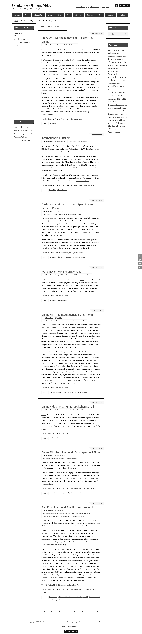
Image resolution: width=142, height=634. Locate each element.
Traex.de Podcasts (20, 137)
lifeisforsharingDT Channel (81, 53)
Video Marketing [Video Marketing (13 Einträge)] (113, 120)
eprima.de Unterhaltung (23, 130)
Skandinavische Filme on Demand (61, 271)
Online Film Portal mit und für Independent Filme (70, 452)
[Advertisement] (24, 83)
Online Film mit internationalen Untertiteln (67, 314)
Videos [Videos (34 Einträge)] (119, 123)
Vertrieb (61, 459)
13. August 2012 (60, 211)
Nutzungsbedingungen (90, 622)
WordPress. (79, 626)
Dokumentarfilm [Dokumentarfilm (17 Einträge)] (113, 53)
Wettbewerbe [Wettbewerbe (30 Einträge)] (114, 132)
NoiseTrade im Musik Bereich (52, 545)
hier (81, 481)
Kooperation (78, 622)
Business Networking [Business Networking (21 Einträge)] (116, 50)
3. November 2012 (60, 141)
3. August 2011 (59, 511)
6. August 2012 (59, 275)
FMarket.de (49, 45)
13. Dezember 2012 (61, 45)
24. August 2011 (60, 455)
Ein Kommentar (97, 310)
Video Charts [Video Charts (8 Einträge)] (116, 117)
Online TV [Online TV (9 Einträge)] (121, 102)
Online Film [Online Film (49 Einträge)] (120, 98)
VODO (43, 520)
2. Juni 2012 (58, 318)
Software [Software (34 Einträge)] (122, 108)
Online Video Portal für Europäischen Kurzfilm (68, 406)
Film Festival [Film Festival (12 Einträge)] (122, 56)
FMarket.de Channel (61, 63)
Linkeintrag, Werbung (66, 622)
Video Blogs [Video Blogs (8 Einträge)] (121, 114)
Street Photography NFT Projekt (87, 7)
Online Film (73, 45)
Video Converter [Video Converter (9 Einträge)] (123, 117)
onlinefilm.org (46, 462)
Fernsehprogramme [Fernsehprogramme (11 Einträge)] (113, 56)
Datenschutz (103, 622)
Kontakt (110, 622)
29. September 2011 (61, 410)
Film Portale (47, 321)
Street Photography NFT (23, 134)
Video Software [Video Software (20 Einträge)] (120, 126)
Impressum (53, 622)
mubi (82, 280)
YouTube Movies (58, 227)
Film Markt (46, 459)
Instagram (105, 7)
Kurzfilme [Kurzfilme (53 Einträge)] (113, 86)
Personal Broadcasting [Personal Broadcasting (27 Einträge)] (117, 105)
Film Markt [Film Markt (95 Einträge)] (115, 62)
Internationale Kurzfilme (55, 138)
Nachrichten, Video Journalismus (71, 253)
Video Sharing (65, 516)
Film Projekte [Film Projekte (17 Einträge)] (120, 65)
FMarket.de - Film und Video (31, 5)
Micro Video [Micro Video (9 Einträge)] (111, 96)
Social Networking (85, 514)
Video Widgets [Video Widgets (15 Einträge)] (113, 129)
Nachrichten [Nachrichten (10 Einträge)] (111, 99)
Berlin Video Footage (21, 127)
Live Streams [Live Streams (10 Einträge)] (118, 90)
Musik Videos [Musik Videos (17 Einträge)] (122, 96)
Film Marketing (48, 514)
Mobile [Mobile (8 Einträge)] (116, 96)
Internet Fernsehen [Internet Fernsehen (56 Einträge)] (113, 76)
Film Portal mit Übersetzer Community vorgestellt (66, 327)
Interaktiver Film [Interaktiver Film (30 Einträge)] (115, 71)
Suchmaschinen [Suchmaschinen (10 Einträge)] (112, 111)
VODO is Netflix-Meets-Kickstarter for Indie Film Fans (60, 585)
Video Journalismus (57, 214)
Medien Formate (67, 321)
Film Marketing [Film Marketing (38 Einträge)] (115, 59)
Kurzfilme (73, 410)
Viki (67, 325)
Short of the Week (47, 156)
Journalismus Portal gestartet (86, 240)
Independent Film (75, 185)
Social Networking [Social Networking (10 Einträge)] (113, 108)
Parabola (72, 626)
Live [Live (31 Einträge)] (120, 87)
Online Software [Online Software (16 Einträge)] (113, 102)
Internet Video (56, 321)
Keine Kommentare (96, 33)
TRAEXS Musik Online (22, 140)
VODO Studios (52, 578)
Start (16, 21)
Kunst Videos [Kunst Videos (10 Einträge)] (116, 83)
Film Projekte (65, 514)
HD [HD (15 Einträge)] (118, 68)
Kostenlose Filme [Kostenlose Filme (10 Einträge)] (118, 80)
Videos (78, 214)
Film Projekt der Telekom (69, 50)
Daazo (43, 415)
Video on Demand (75, 119)
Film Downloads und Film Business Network (67, 507)
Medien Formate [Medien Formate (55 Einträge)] (116, 92)
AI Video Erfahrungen (22, 39)
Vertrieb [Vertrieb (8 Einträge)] (119, 111)
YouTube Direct (63, 245)
